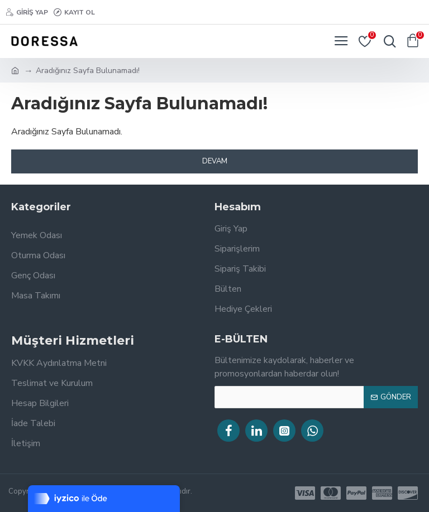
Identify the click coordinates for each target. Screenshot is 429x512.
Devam (214, 161)
